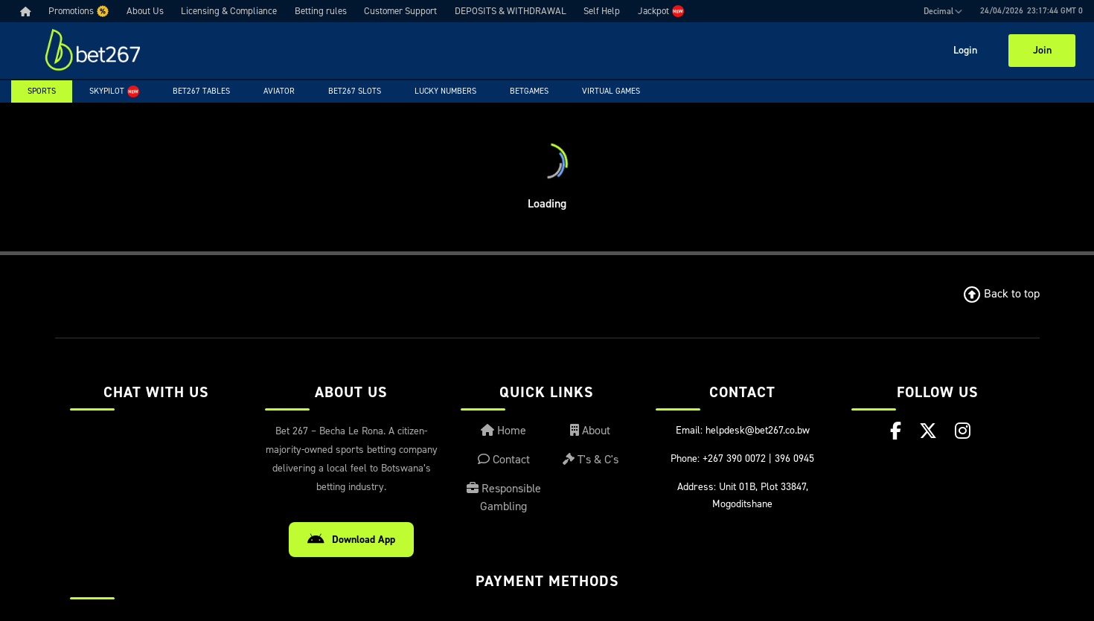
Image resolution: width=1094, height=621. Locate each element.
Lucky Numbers (445, 91)
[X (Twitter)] (928, 431)
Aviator (279, 91)
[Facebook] (895, 431)
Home (503, 430)
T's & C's (590, 459)
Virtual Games (611, 91)
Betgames (529, 91)
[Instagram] (962, 431)
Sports (42, 91)
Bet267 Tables (201, 91)
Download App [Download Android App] (351, 539)
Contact (504, 459)
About (590, 430)
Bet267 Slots (354, 91)
